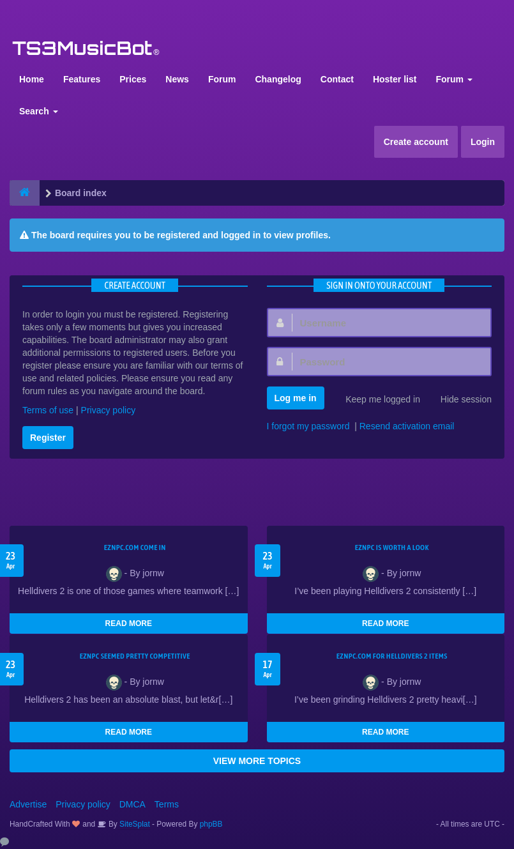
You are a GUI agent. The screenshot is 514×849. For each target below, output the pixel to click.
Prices (132, 79)
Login (483, 142)
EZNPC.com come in (135, 547)
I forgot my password (308, 426)
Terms (167, 804)
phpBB (211, 824)
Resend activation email (407, 426)
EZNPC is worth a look (392, 547)
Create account (416, 142)
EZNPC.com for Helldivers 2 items (392, 656)
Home (31, 79)
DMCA (132, 804)
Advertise (28, 804)
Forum (222, 79)
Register (48, 437)
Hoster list (394, 79)
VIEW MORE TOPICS (257, 761)
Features (81, 79)
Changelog (278, 79)
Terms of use (47, 410)
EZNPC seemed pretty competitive (135, 656)
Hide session (459, 400)
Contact (337, 79)
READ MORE (128, 623)
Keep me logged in (375, 400)
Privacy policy (108, 410)
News (177, 79)
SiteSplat (133, 824)
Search (38, 111)
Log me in (296, 398)
